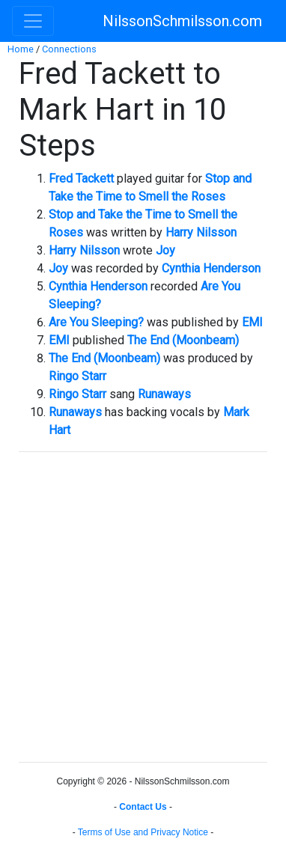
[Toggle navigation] (33, 21)
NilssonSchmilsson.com (182, 21)
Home (20, 49)
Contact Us (142, 807)
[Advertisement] (143, 607)
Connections (69, 49)
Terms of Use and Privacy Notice (143, 832)
